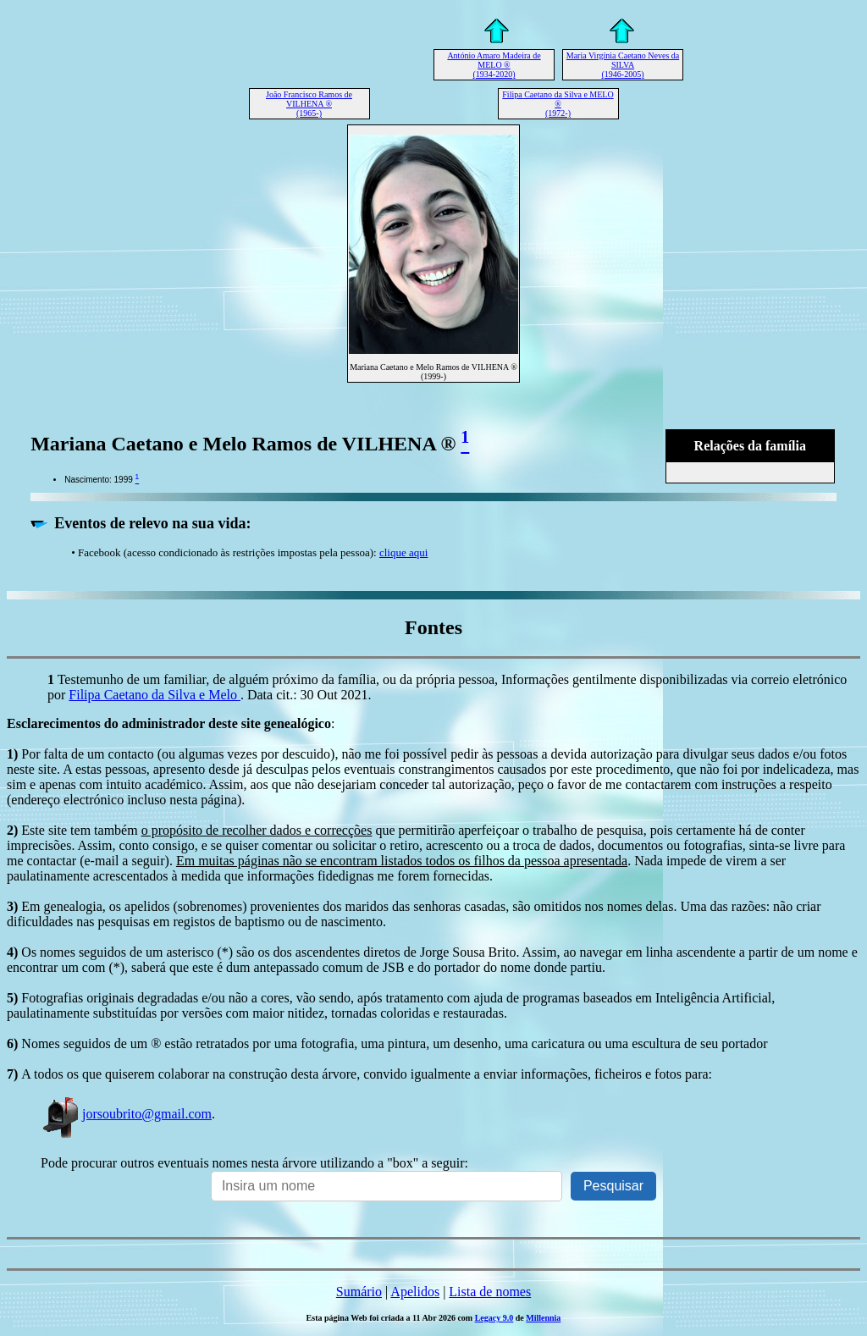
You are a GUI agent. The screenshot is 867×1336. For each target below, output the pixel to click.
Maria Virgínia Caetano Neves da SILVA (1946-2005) (622, 65)
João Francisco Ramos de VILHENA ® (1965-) (309, 104)
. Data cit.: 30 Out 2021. (306, 694)
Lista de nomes (490, 1291)
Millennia (543, 1317)
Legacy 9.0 (494, 1317)
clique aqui (403, 552)
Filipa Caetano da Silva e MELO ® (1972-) (557, 104)
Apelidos (414, 1291)
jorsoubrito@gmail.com (126, 1114)
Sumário (359, 1291)
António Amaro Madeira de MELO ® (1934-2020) (493, 65)
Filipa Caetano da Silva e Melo (154, 694)
